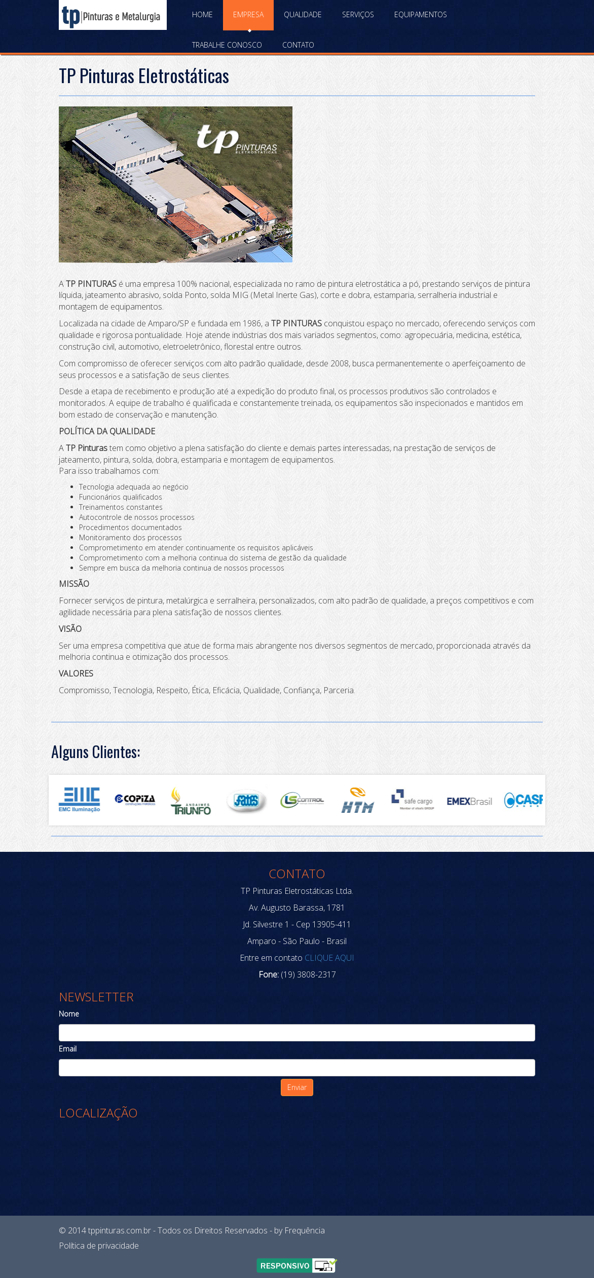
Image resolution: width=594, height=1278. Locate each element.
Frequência (304, 1230)
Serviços (358, 14)
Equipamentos (420, 14)
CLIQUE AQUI (328, 957)
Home (202, 14)
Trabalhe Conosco (227, 45)
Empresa (248, 14)
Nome (69, 1014)
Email (68, 1049)
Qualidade (303, 14)
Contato (298, 45)
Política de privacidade (99, 1245)
